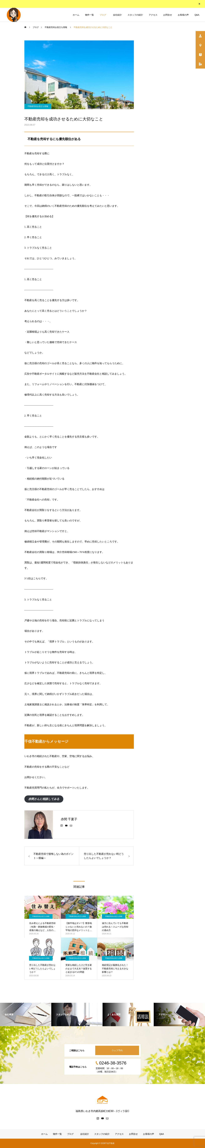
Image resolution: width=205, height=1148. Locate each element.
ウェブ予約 (117, 1050)
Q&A (197, 15)
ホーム (76, 15)
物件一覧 (89, 15)
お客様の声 (183, 15)
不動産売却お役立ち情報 (38, 106)
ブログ (103, 15)
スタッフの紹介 (135, 15)
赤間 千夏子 (69, 819)
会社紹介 (117, 15)
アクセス (153, 15)
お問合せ (167, 15)
